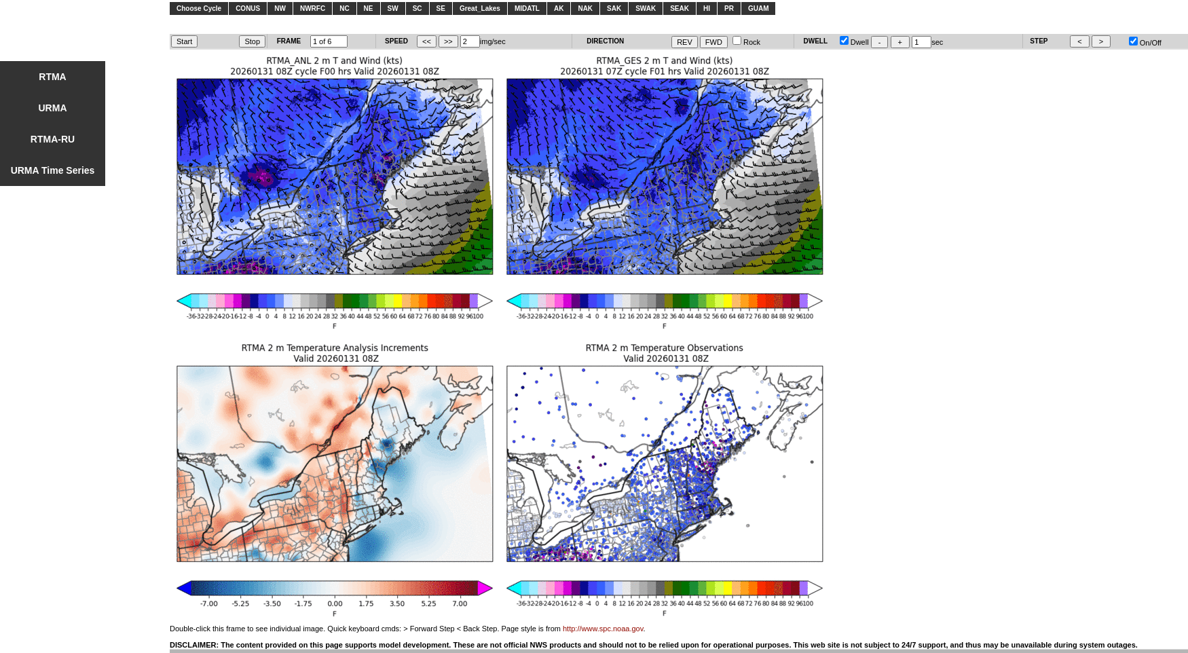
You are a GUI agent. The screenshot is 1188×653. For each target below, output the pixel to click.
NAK (585, 8)
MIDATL (527, 8)
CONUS (248, 8)
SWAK (645, 8)
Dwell (854, 42)
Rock (746, 42)
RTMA (52, 76)
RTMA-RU (53, 139)
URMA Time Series (53, 170)
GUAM (758, 8)
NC (344, 8)
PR (729, 8)
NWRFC (312, 8)
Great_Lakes (480, 8)
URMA (53, 107)
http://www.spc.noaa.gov (603, 628)
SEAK (679, 8)
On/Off (1145, 43)
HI (706, 8)
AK (558, 8)
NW (280, 8)
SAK (614, 8)
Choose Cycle (199, 8)
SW (393, 8)
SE (441, 8)
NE (368, 8)
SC (417, 8)
